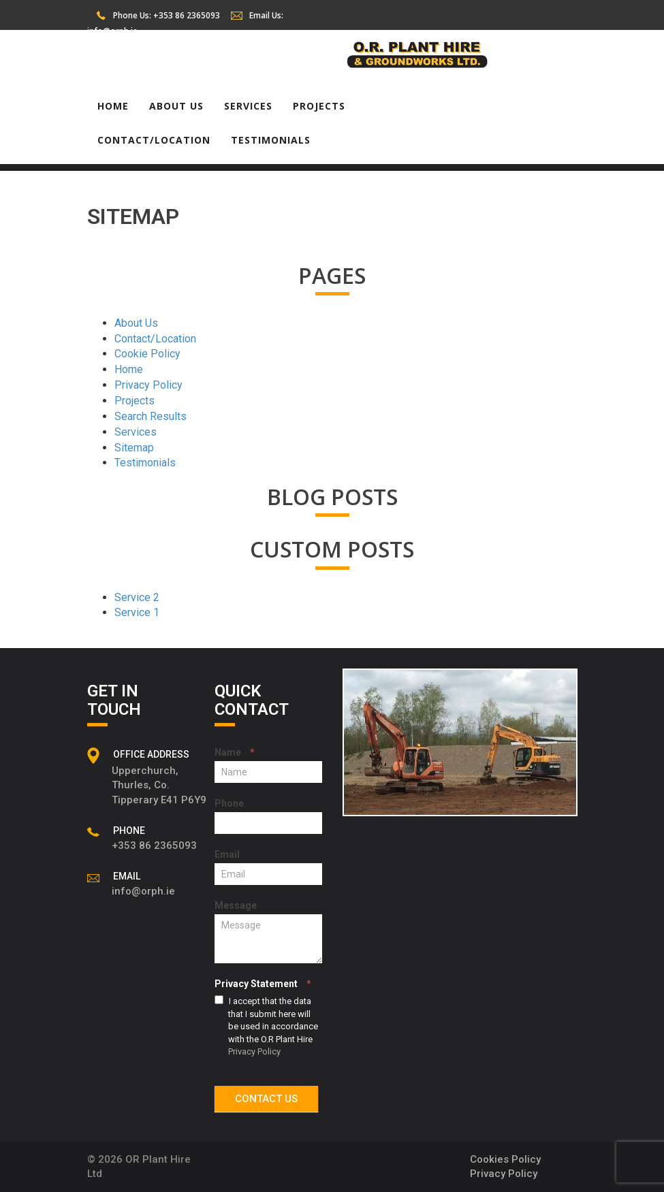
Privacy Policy (148, 384)
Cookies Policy (505, 1159)
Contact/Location (153, 139)
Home (113, 105)
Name (235, 752)
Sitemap (134, 447)
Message (236, 905)
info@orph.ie (112, 31)
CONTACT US (266, 1099)
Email (227, 854)
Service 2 (136, 597)
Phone (229, 803)
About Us (176, 105)
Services (248, 105)
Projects (319, 105)
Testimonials (271, 139)
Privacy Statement (263, 983)
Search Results (150, 416)
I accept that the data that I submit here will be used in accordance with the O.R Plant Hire (266, 1026)
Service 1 (136, 612)
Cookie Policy (147, 353)
